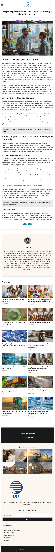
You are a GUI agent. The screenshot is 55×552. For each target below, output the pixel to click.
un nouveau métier (33, 179)
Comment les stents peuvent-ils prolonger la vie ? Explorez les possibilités (38, 413)
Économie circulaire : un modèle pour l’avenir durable (14, 323)
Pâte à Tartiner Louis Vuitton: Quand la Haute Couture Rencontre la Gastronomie (40, 345)
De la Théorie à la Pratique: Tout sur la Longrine (40, 391)
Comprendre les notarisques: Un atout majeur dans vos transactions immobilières (40, 368)
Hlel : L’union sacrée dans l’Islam (39, 322)
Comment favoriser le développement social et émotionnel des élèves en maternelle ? (40, 301)
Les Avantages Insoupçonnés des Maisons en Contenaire (12, 391)
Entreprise (19, 20)
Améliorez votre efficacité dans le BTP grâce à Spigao (14, 368)
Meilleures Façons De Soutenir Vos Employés (13, 300)
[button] (24, 224)
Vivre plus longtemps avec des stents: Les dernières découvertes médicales (14, 344)
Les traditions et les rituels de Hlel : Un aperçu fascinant (14, 412)
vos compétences (29, 106)
